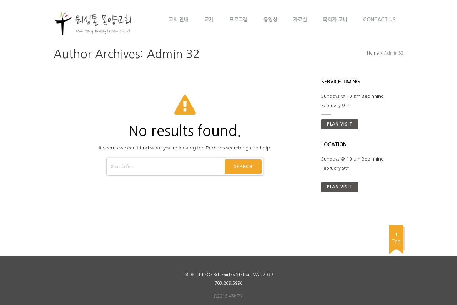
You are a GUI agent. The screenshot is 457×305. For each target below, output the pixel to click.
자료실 (300, 19)
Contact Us (379, 19)
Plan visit (339, 124)
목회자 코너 (335, 19)
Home (373, 53)
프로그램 (238, 19)
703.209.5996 (228, 283)
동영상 (270, 19)
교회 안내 (179, 19)
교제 (209, 19)
